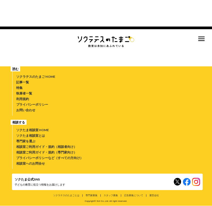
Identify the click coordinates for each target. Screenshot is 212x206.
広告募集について (133, 195)
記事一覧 (22, 82)
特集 (19, 88)
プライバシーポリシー (32, 104)
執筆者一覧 (24, 93)
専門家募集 (91, 195)
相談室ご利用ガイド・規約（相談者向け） (46, 147)
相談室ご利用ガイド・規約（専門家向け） (46, 152)
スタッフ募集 (111, 195)
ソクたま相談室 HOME (32, 130)
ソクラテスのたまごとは (66, 195)
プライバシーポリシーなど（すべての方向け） (49, 158)
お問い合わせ (25, 110)
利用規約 (22, 99)
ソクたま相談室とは (30, 136)
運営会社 (154, 195)
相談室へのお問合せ (30, 163)
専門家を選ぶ (25, 141)
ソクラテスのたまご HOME (35, 77)
